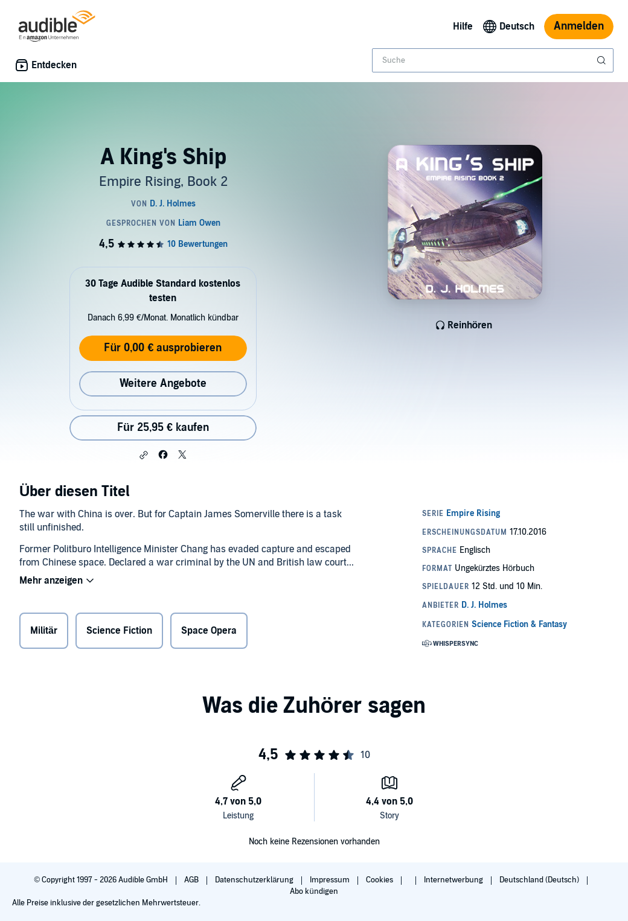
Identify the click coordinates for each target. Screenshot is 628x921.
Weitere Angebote (163, 383)
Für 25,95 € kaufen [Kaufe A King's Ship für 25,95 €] (163, 427)
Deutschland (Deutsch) (540, 880)
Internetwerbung (454, 880)
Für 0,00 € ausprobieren (163, 348)
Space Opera (209, 631)
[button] (144, 455)
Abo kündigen (314, 891)
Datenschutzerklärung (255, 880)
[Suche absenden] (603, 60)
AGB (192, 880)
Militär (43, 631)
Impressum (330, 880)
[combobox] (493, 60)
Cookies (380, 880)
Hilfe (463, 27)
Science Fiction (119, 631)
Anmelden (579, 26)
